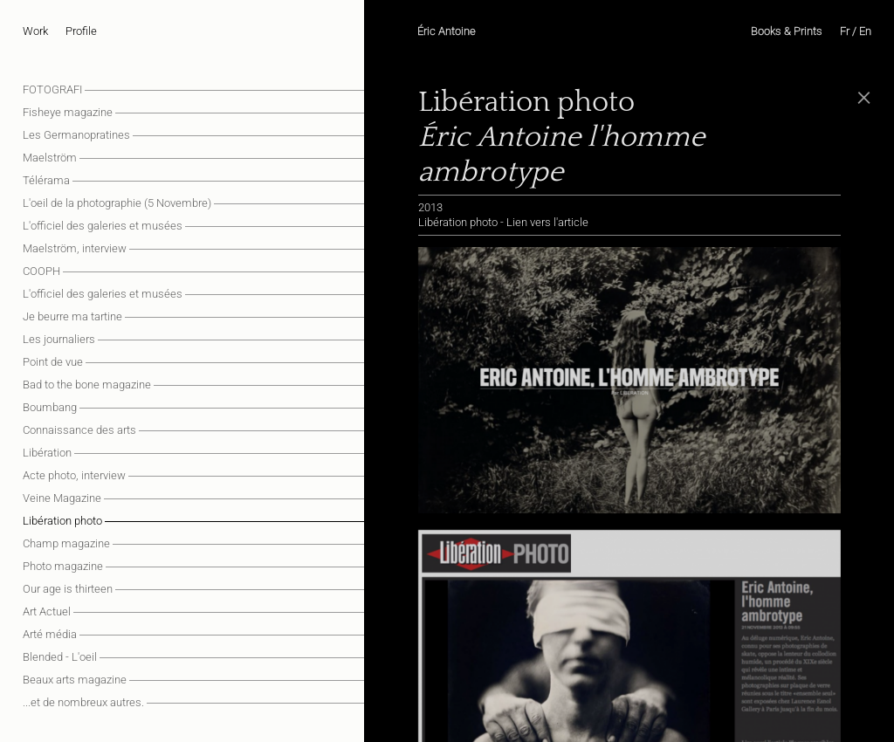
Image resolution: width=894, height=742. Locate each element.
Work (35, 31)
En (865, 31)
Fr (844, 31)
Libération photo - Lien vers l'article (503, 222)
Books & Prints (786, 31)
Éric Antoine (446, 31)
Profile (81, 31)
